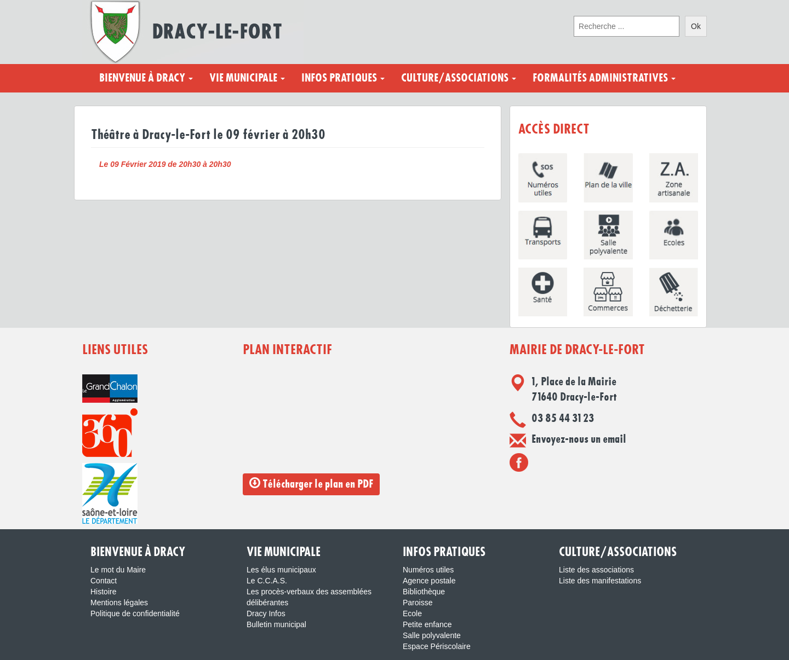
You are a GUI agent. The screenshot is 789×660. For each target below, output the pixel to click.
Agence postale (429, 580)
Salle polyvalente (432, 635)
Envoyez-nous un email (578, 439)
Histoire (103, 591)
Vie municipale (247, 78)
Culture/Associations (458, 78)
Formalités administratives (604, 78)
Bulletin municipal (276, 624)
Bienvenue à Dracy (146, 78)
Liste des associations (596, 569)
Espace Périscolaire (437, 646)
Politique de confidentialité (135, 613)
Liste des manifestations (600, 580)
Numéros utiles (428, 569)
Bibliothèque (424, 591)
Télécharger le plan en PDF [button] (311, 483)
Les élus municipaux (281, 569)
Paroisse (417, 602)
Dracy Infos (266, 613)
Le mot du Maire (118, 569)
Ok (696, 26)
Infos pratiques (343, 78)
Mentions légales (119, 602)
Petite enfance (427, 624)
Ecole (412, 613)
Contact (103, 580)
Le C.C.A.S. (267, 580)
